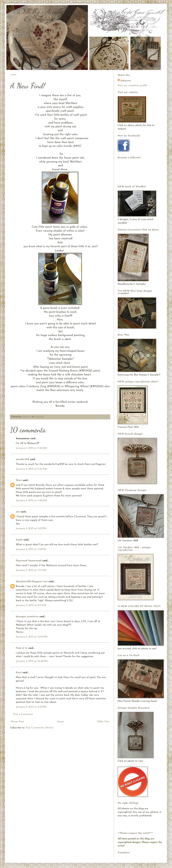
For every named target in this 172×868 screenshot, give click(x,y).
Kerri (19, 672)
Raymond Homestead (29, 560)
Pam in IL (21, 648)
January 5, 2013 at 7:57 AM (31, 570)
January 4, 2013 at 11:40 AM (31, 500)
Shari (19, 480)
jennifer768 (22, 459)
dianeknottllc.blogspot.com (32, 581)
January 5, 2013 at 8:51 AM (31, 605)
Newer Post (17, 721)
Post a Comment (23, 714)
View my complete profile (132, 85)
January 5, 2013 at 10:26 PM (32, 661)
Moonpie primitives (27, 616)
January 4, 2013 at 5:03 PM (31, 528)
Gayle (19, 540)
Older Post (103, 721)
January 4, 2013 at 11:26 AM (31, 448)
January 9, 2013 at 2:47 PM (31, 707)
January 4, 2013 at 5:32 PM (31, 549)
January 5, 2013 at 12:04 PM (31, 637)
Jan (18, 512)
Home (60, 721)
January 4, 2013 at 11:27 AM (31, 469)
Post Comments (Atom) (39, 727)
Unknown (27, 417)
